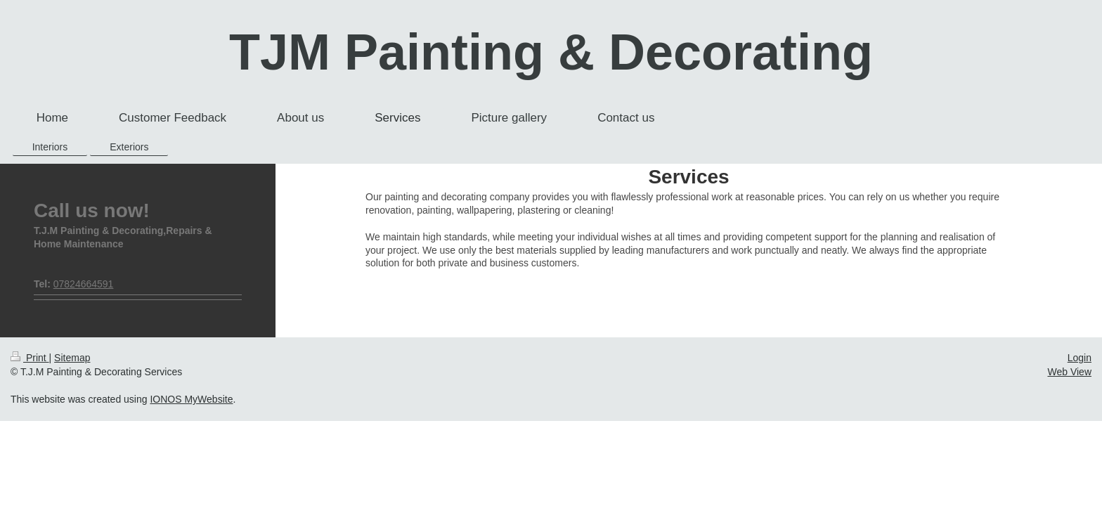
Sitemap (72, 357)
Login (1079, 357)
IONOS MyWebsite (191, 399)
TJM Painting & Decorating (551, 52)
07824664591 (83, 284)
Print (30, 357)
